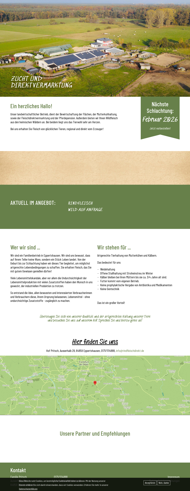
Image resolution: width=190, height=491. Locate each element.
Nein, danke (164, 482)
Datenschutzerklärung (28, 488)
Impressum (174, 477)
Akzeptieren (150, 482)
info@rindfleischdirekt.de (130, 350)
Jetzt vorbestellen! (160, 128)
